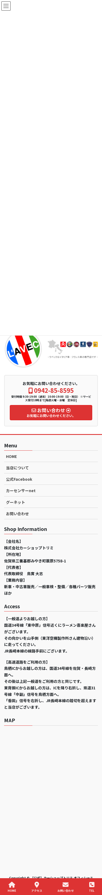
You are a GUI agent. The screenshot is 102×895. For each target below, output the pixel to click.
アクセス (36, 887)
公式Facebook (19, 479)
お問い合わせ (17, 513)
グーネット (15, 502)
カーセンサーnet (21, 490)
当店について (17, 467)
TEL (91, 887)
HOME (11, 456)
